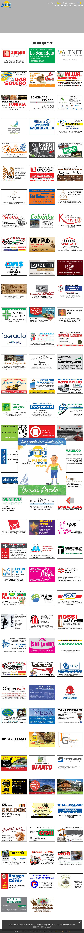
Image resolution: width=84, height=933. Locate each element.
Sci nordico (64, 6)
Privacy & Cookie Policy (42, 927)
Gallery (81, 6)
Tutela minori (72, 3)
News (75, 6)
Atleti (71, 6)
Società (53, 3)
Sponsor (59, 3)
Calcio (56, 6)
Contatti (65, 3)
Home (48, 3)
